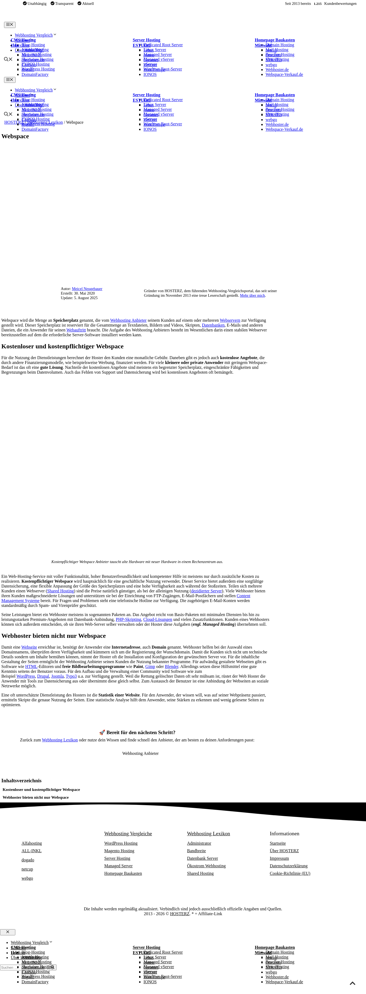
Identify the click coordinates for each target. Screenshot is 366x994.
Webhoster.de (277, 69)
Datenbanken (213, 325)
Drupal (43, 676)
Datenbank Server (202, 858)
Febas (148, 50)
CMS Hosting (23, 40)
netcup (271, 50)
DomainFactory (35, 74)
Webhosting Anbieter (128, 320)
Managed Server (118, 866)
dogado (28, 69)
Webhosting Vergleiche (128, 833)
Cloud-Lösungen (158, 619)
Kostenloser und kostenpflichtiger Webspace (41, 789)
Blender (171, 666)
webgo (271, 64)
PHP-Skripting (128, 619)
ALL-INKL (32, 55)
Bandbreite (196, 850)
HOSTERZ (179, 913)
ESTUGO (142, 45)
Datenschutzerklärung (289, 866)
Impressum (279, 858)
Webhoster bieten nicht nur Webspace (36, 797)
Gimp (150, 666)
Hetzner (150, 64)
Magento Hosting (119, 850)
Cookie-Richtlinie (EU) (290, 873)
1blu (15, 45)
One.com (273, 55)
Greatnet (150, 60)
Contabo (29, 64)
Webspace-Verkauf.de (284, 74)
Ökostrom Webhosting (206, 866)
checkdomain (33, 60)
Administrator (199, 843)
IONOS (150, 74)
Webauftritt (76, 330)
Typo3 (71, 676)
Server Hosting (146, 40)
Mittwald (263, 45)
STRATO (274, 60)
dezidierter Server (206, 591)
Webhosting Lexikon (60, 740)
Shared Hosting (60, 591)
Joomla (57, 676)
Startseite (278, 843)
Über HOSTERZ (284, 850)
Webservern (230, 320)
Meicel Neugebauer (87, 288)
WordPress (25, 676)
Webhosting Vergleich (36, 35)
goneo (148, 55)
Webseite (29, 647)
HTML (31, 666)
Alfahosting (32, 50)
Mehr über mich (252, 295)
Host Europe (154, 69)
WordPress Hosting (121, 843)
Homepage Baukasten (275, 40)
